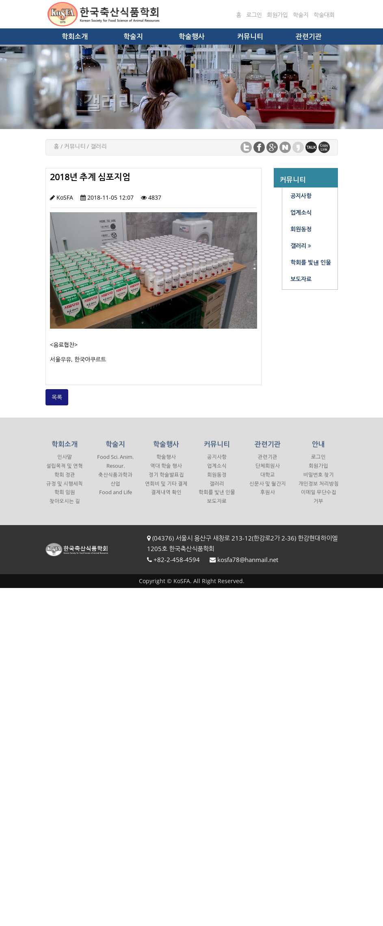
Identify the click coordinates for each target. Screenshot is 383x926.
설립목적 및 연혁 (64, 471)
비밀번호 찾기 (318, 480)
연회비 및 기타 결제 (166, 489)
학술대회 (324, 15)
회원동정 (217, 480)
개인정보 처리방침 (319, 489)
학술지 (301, 15)
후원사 (267, 498)
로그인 (254, 15)
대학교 (267, 480)
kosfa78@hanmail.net (247, 560)
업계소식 (217, 471)
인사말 (64, 462)
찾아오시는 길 (65, 507)
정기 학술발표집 (166, 480)
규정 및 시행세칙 (64, 489)
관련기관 (309, 36)
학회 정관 (64, 480)
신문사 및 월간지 (267, 489)
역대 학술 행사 (166, 471)
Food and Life (115, 498)
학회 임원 (64, 498)
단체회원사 (267, 471)
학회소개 (75, 36)
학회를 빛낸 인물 (217, 498)
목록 (57, 397)
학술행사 (192, 36)
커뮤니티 (250, 36)
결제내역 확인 (166, 498)
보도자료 (217, 507)
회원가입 (277, 15)
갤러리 (217, 489)
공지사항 (217, 462)
